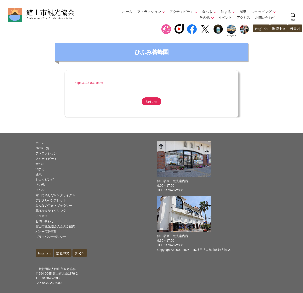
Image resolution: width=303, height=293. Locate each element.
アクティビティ (181, 12)
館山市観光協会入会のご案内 (55, 226)
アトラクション (149, 12)
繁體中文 (279, 28)
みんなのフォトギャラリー (54, 205)
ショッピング (261, 12)
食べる (207, 12)
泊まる (226, 12)
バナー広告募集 (46, 231)
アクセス (243, 17)
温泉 (243, 12)
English (261, 28)
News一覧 (42, 148)
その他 (204, 17)
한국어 (295, 28)
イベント (225, 17)
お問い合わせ (265, 17)
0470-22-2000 (51, 278)
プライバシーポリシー (51, 236)
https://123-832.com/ (89, 82)
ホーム (127, 12)
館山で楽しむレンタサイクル (55, 195)
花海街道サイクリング (51, 210)
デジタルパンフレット (51, 200)
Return (151, 101)
